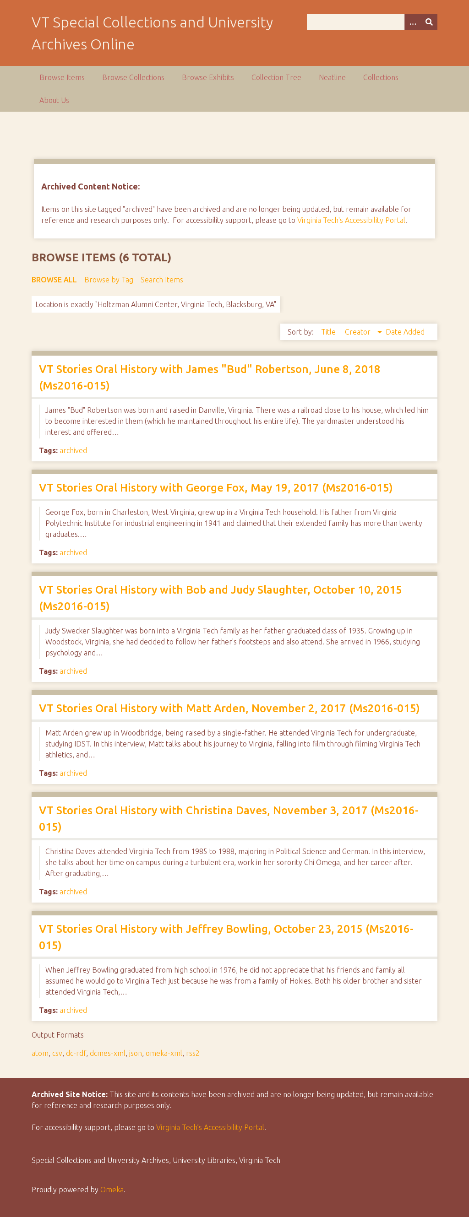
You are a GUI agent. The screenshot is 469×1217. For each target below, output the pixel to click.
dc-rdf (76, 1053)
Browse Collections (133, 77)
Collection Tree (276, 77)
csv (57, 1053)
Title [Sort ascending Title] (329, 332)
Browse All (54, 280)
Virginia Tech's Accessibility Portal (351, 220)
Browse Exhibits (208, 77)
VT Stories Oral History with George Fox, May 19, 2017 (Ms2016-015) (216, 487)
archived (73, 450)
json (135, 1053)
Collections (380, 77)
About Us (54, 100)
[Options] (412, 22)
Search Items (162, 280)
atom (40, 1053)
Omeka (112, 1189)
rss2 (193, 1053)
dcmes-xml (107, 1053)
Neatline (332, 77)
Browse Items (62, 77)
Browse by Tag (108, 280)
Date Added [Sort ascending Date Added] (405, 332)
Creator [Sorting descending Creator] (358, 332)
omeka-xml (164, 1053)
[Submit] (429, 22)
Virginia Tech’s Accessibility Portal (210, 1127)
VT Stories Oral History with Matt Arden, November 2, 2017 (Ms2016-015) (229, 708)
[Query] (372, 22)
